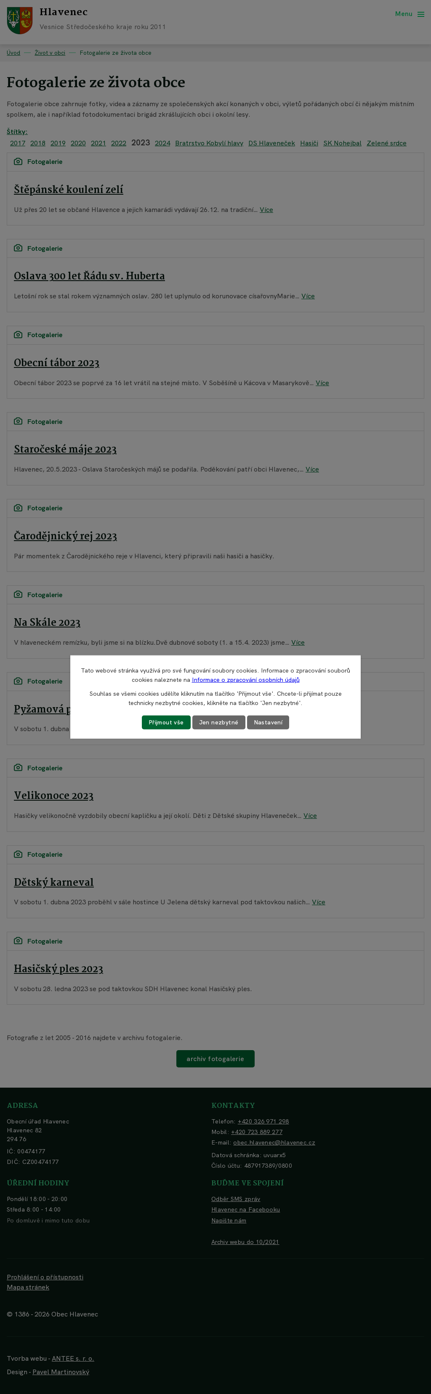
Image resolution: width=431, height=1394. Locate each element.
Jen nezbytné (219, 722)
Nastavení (268, 722)
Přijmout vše (166, 722)
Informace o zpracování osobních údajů (246, 680)
